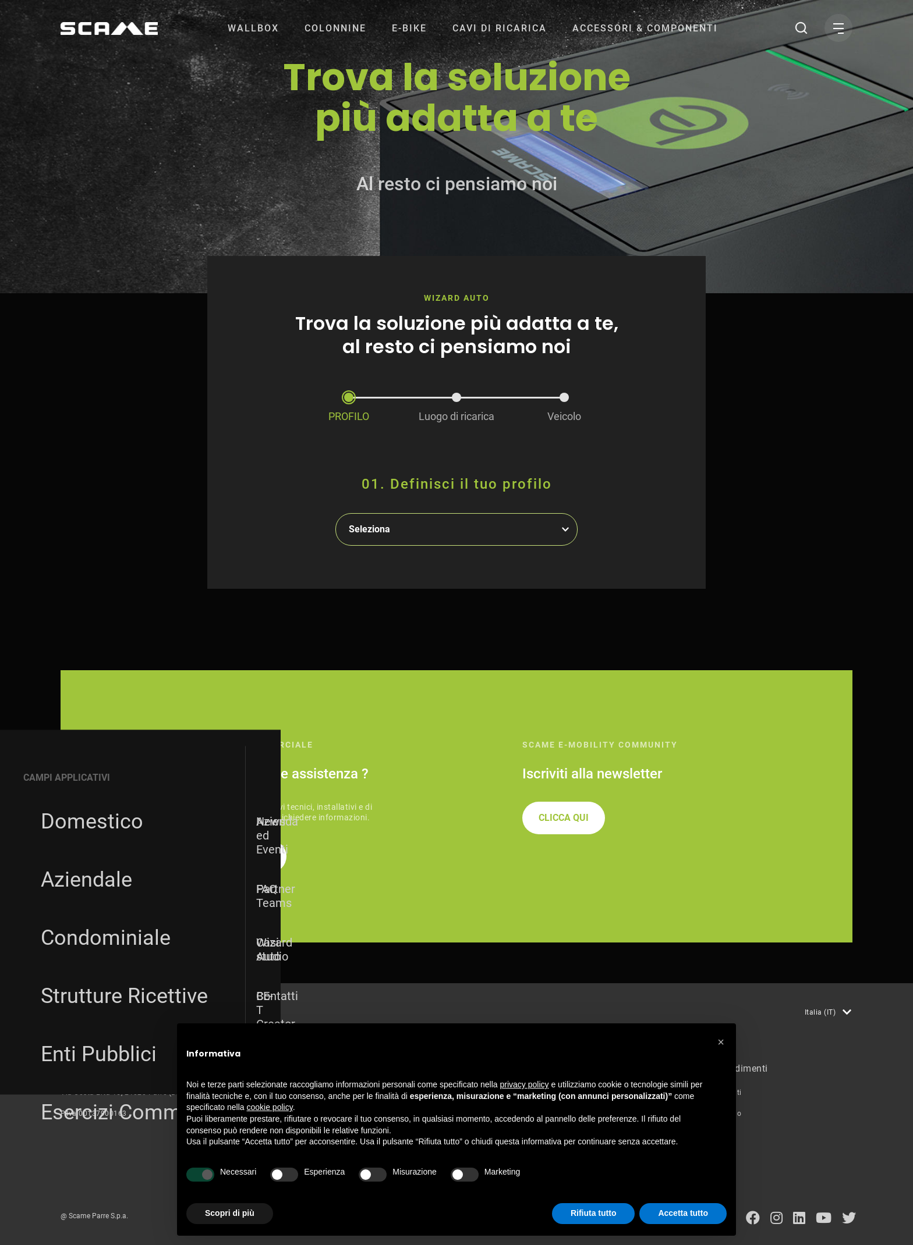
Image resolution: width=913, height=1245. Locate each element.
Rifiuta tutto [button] (594, 1213)
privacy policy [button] (524, 1084)
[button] (721, 1042)
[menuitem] (253, 28)
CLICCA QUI (564, 817)
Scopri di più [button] (229, 1213)
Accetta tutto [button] (683, 1213)
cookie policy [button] (270, 1107)
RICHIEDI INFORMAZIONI (217, 856)
